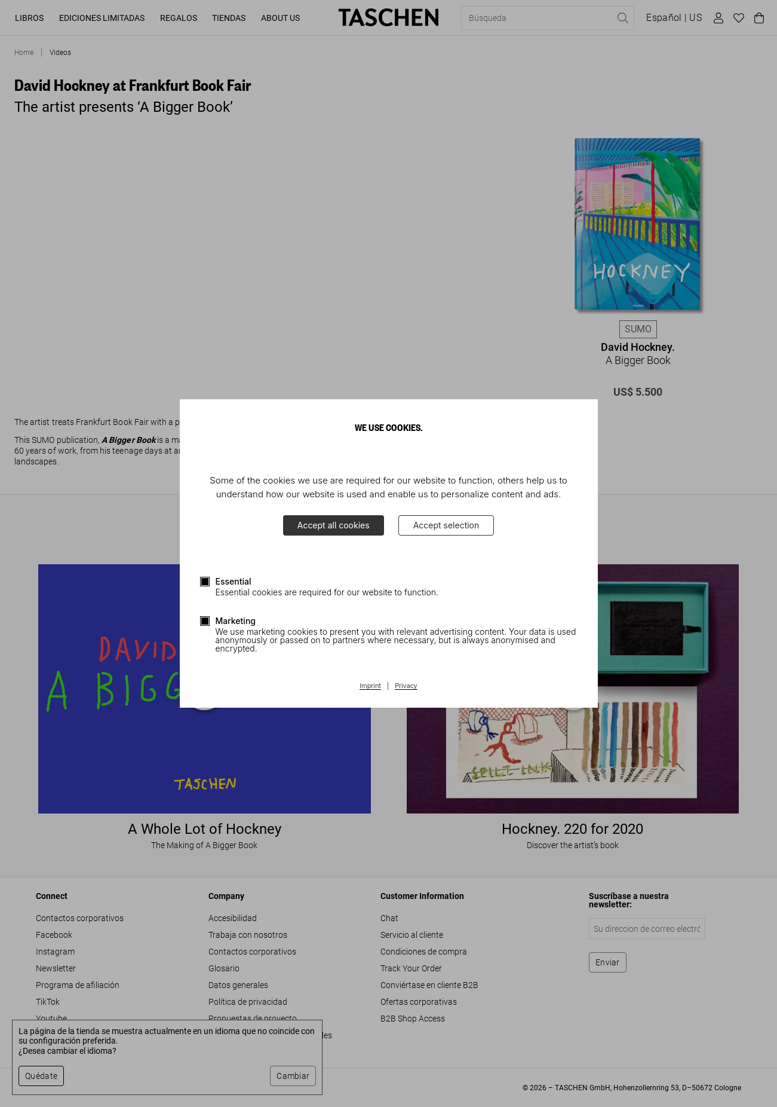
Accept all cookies (333, 525)
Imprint (370, 686)
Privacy (406, 686)
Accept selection (446, 525)
